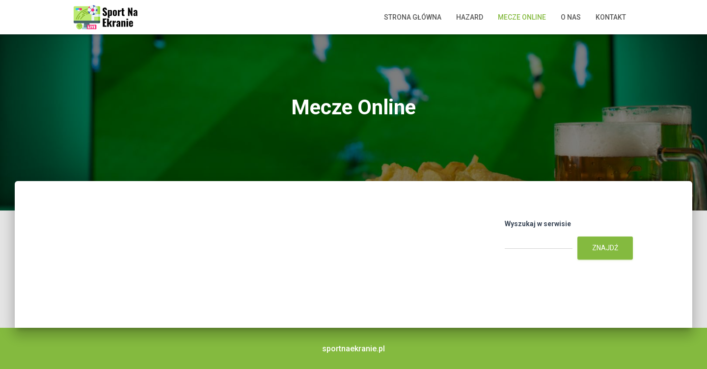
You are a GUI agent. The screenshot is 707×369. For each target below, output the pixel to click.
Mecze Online (522, 17)
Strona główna (412, 17)
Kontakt (611, 17)
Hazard (469, 17)
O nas (571, 17)
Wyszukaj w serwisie (538, 224)
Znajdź (605, 248)
